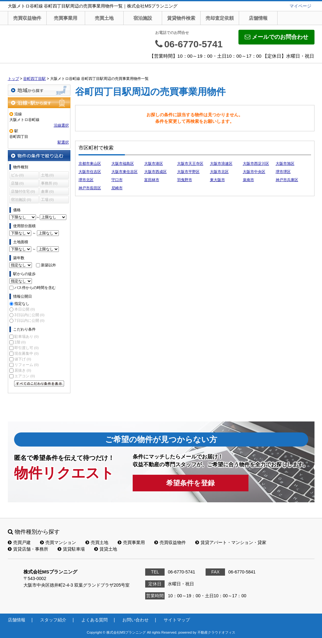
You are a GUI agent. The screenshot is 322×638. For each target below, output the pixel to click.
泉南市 (248, 180)
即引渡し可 (26, 348)
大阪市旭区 (285, 163)
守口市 (117, 180)
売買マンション (58, 542)
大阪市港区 (153, 163)
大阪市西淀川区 (256, 163)
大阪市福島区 (122, 163)
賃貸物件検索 (181, 18)
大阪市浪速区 (221, 163)
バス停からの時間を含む (35, 287)
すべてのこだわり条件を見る (39, 383)
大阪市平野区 (188, 172)
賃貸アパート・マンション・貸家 (230, 542)
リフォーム (26, 365)
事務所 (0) (49, 183)
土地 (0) (47, 175)
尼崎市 (117, 188)
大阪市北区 (219, 172)
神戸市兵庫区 (287, 180)
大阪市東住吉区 (124, 172)
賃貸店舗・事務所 (28, 549)
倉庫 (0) (47, 191)
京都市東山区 (90, 163)
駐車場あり (26, 336)
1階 (20, 342)
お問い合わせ (135, 619)
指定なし (21, 303)
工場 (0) (47, 199)
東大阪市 (217, 180)
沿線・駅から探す (39, 102)
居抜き (22, 370)
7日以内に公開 (29, 320)
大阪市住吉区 (90, 172)
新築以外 (48, 265)
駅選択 (63, 142)
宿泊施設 (142, 18)
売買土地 (104, 18)
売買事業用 (65, 18)
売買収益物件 (27, 18)
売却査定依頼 (220, 18)
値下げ (22, 359)
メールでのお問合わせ (276, 37)
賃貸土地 (105, 549)
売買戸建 (19, 542)
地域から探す (39, 90)
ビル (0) (17, 175)
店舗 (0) (17, 183)
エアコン (24, 376)
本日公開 (24, 309)
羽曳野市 (184, 180)
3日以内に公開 (29, 315)
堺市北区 (86, 180)
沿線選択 (61, 125)
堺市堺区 (283, 172)
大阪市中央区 (254, 172)
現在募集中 (26, 353)
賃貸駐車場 (71, 549)
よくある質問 (94, 619)
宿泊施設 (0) (21, 199)
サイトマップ (177, 619)
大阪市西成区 (155, 172)
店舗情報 (258, 18)
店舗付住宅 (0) (23, 191)
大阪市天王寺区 (190, 163)
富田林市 (151, 180)
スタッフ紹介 (53, 619)
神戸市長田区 (90, 188)
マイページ (300, 5)
